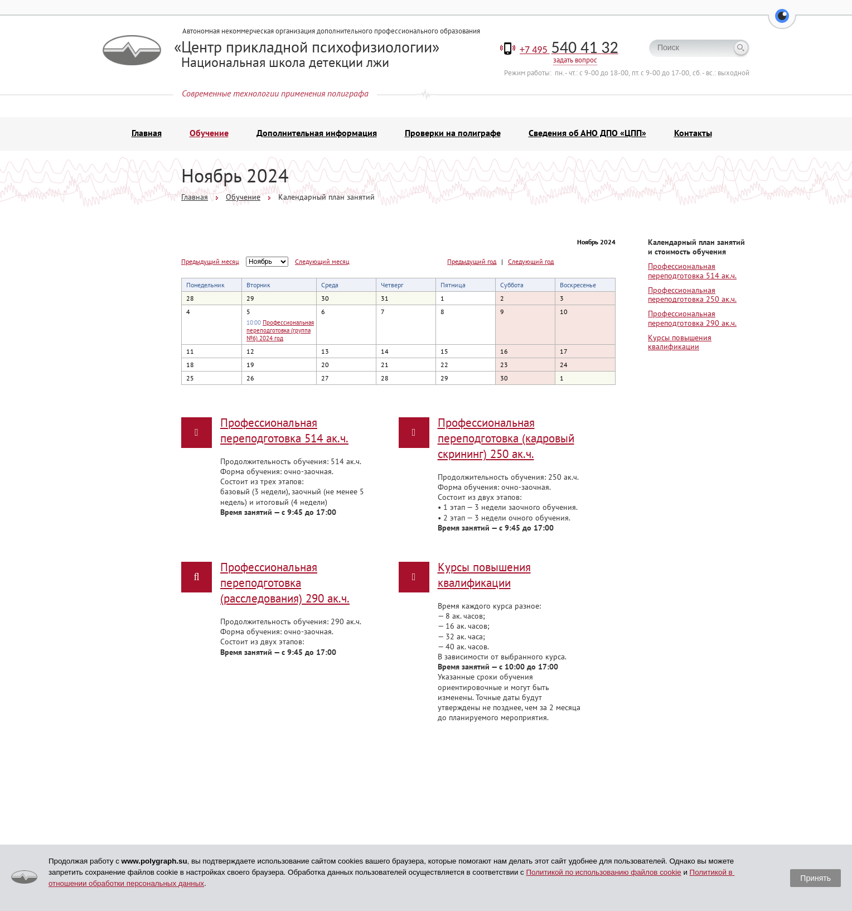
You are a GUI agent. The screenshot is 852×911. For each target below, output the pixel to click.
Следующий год (531, 262)
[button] (782, 22)
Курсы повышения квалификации (679, 343)
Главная (147, 133)
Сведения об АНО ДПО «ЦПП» (587, 133)
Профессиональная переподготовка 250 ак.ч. (692, 295)
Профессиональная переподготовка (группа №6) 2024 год (280, 331)
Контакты (693, 133)
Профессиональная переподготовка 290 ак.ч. (692, 319)
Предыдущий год (471, 262)
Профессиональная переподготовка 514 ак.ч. (692, 271)
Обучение (209, 133)
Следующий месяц (322, 262)
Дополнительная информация (316, 133)
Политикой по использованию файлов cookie (603, 872)
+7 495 (569, 50)
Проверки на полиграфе (453, 133)
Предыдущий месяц (210, 262)
